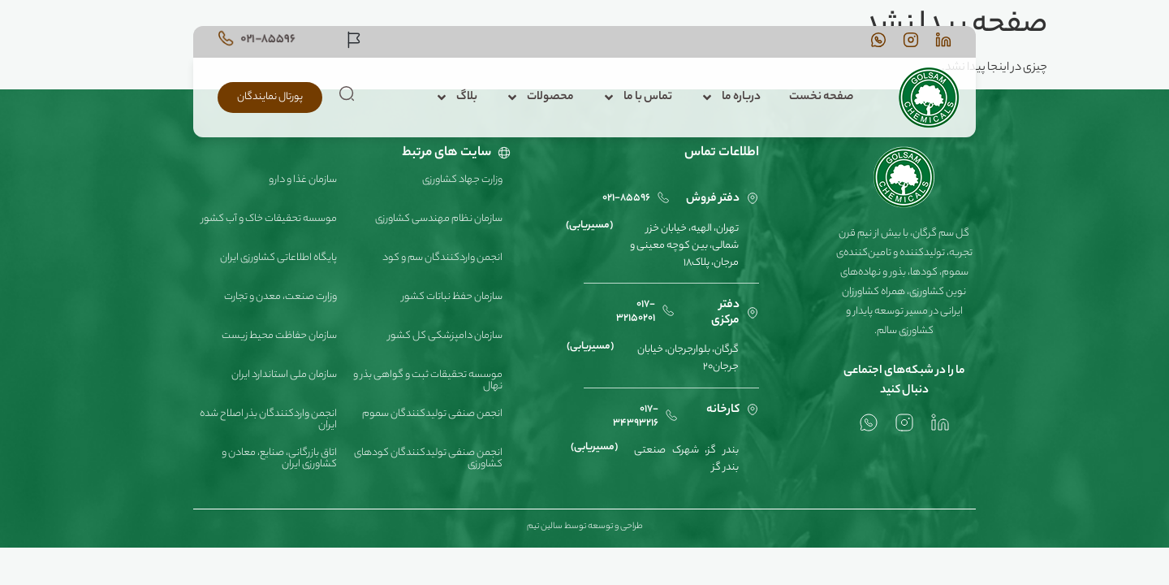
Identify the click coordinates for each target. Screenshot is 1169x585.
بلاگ (456, 97)
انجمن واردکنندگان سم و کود (442, 257)
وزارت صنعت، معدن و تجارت (280, 297)
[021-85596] (226, 38)
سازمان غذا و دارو (303, 179)
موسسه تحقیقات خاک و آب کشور (269, 219)
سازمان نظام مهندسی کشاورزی (439, 219)
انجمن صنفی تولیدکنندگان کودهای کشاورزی (428, 458)
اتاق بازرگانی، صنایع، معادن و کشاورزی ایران (279, 458)
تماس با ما (637, 97)
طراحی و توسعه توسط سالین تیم (585, 526)
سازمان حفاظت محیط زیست (279, 335)
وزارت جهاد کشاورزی (462, 179)
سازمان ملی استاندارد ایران (284, 375)
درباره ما (731, 97)
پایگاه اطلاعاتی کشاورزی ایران (278, 257)
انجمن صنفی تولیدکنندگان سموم (432, 413)
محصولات (540, 97)
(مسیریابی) (589, 225)
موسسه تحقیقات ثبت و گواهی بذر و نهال (428, 380)
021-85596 (267, 40)
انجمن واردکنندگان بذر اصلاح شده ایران (268, 419)
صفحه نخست (821, 97)
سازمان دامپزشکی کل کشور (445, 335)
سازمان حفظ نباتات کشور (452, 297)
